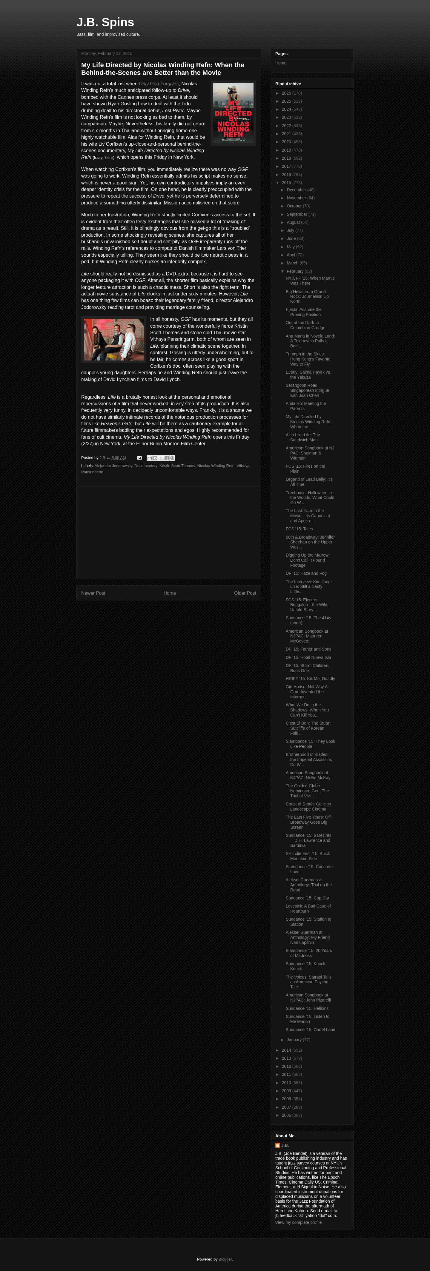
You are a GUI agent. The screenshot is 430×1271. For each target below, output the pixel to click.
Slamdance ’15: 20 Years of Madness (309, 953)
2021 (287, 133)
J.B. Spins (105, 22)
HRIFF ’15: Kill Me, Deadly (310, 678)
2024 (287, 109)
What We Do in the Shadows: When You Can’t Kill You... (307, 709)
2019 (287, 150)
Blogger (225, 1259)
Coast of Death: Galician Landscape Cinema (308, 806)
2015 (287, 182)
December (297, 189)
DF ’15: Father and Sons (308, 649)
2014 (287, 1050)
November (297, 197)
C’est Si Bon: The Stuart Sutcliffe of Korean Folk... (308, 728)
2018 (287, 158)
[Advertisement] (168, 532)
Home (170, 593)
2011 (287, 1074)
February (296, 271)
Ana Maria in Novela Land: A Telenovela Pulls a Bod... (310, 341)
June (292, 238)
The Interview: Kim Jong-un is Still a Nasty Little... (309, 586)
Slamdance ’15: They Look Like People (310, 744)
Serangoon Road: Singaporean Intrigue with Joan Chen (307, 390)
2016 (287, 174)
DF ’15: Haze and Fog (306, 573)
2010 (287, 1082)
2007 (287, 1107)
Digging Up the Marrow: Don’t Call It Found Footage (308, 560)
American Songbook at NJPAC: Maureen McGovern (307, 636)
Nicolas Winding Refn (215, 465)
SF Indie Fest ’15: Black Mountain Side (308, 856)
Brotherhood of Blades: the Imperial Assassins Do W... (309, 759)
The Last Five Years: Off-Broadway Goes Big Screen (309, 822)
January (295, 1039)
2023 (287, 117)
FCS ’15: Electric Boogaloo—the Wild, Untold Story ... (307, 604)
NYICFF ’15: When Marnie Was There (310, 281)
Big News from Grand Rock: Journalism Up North (307, 296)
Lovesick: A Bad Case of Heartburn (308, 908)
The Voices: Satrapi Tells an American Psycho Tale (308, 982)
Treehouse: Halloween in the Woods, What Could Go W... (310, 497)
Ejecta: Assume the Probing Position (304, 312)
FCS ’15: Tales (299, 528)
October (295, 206)
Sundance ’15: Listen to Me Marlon (307, 1019)
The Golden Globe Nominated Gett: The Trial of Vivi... (307, 790)
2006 (287, 1115)
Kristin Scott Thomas (177, 465)
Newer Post (93, 593)
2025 (287, 101)
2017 (287, 166)
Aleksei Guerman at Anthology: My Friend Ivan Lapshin (308, 937)
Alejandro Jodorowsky (113, 465)
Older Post (245, 593)
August (294, 222)
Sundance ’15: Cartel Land (310, 1029)
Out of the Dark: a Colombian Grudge (305, 325)
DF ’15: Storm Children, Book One (307, 668)
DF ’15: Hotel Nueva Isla (308, 657)
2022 (287, 125)
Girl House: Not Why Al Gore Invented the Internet (307, 691)
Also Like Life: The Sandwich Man (303, 437)
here (109, 157)
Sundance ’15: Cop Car (307, 898)
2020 (287, 141)
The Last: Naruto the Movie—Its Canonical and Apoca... (308, 515)
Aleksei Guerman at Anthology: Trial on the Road (309, 884)
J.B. (285, 1145)
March (293, 263)
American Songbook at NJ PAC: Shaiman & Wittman (310, 453)
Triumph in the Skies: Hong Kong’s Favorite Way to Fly (308, 359)
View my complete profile (298, 1222)
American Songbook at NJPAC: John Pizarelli (308, 997)
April (291, 254)
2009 (287, 1090)
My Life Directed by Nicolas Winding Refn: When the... (308, 421)
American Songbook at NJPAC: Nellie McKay (308, 775)
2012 (287, 1066)
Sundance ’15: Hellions (307, 1008)
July (291, 230)
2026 (287, 93)
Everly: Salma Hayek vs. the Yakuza (308, 375)
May (291, 246)
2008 (287, 1098)
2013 (287, 1058)
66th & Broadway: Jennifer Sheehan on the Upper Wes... (310, 542)
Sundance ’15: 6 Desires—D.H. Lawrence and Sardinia (308, 840)
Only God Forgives (159, 83)
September (297, 214)
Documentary (145, 465)
